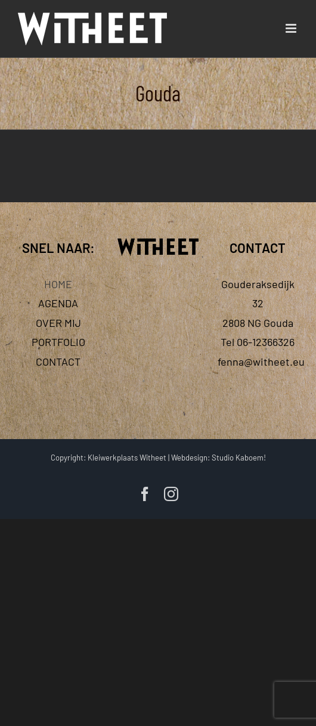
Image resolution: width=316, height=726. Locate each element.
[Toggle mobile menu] (292, 28)
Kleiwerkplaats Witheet (127, 457)
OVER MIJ (58, 322)
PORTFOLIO (58, 341)
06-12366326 (266, 341)
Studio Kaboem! (239, 457)
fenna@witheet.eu (261, 361)
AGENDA (58, 303)
